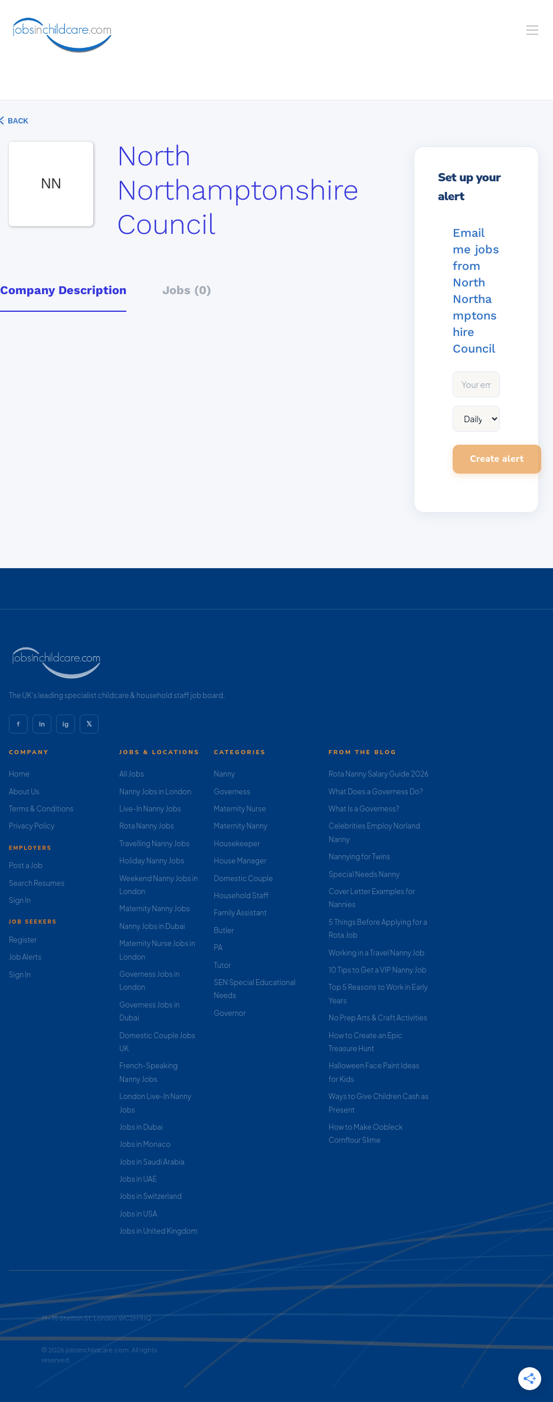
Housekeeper (237, 843)
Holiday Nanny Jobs (151, 860)
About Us (24, 791)
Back (17, 121)
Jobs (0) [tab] (186, 290)
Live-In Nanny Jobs (150, 808)
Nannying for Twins (359, 856)
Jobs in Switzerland (150, 1196)
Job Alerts (25, 957)
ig (65, 724)
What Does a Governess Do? (376, 791)
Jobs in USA (138, 1213)
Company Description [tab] (63, 290)
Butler (224, 930)
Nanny (224, 774)
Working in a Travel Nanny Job (377, 952)
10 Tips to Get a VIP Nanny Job (378, 970)
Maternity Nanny (240, 825)
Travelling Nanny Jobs (154, 843)
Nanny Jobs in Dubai (152, 926)
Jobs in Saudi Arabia (151, 1162)
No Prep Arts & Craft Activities (378, 1017)
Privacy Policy (31, 825)
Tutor (222, 965)
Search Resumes (36, 883)
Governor (230, 1013)
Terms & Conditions (41, 808)
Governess (232, 791)
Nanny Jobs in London (155, 791)
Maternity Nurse (240, 808)
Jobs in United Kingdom (158, 1231)
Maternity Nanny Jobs (154, 908)
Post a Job (25, 865)
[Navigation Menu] (532, 30)
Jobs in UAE (137, 1179)
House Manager (240, 860)
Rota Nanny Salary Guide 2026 (378, 774)
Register (23, 939)
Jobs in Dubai (141, 1127)
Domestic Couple (243, 878)
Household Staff (241, 895)
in (42, 724)
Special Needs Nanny (364, 874)
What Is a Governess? (364, 808)
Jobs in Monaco (145, 1144)
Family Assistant (240, 912)
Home (19, 774)
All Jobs (131, 774)
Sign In (20, 900)
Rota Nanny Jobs (146, 825)
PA (218, 947)
